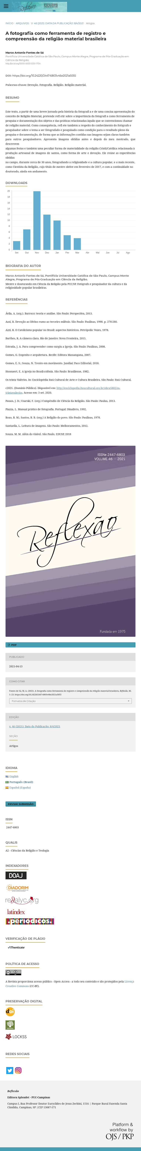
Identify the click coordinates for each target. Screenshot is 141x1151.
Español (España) (20, 787)
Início (9, 23)
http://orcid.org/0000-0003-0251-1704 (23, 63)
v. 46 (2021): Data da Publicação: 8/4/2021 (57, 23)
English (13, 776)
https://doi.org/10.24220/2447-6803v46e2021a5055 (44, 75)
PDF (14, 644)
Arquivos (22, 23)
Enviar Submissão (21, 804)
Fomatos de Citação (24, 701)
